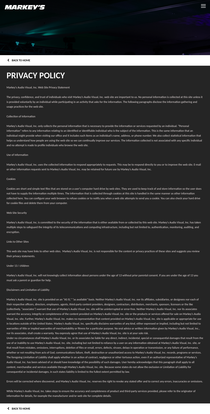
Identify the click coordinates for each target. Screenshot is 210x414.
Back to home (18, 60)
